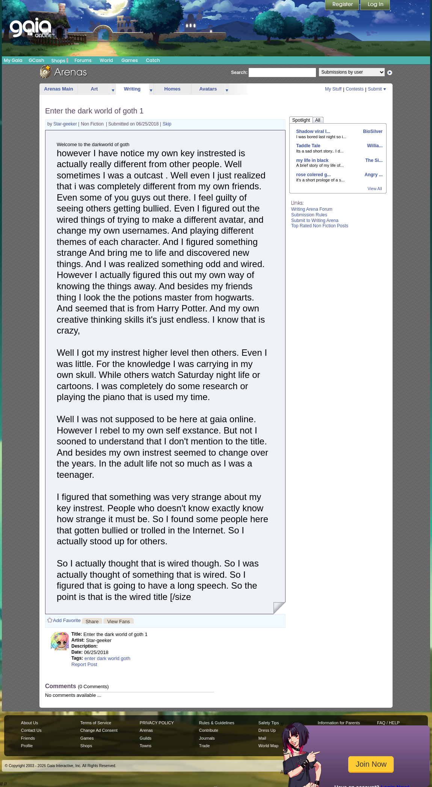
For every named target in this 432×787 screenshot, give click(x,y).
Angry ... (373, 174)
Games (129, 60)
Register (342, 5)
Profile (27, 745)
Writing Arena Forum (311, 209)
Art (94, 89)
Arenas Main (58, 89)
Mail (262, 738)
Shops (59, 60)
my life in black (312, 160)
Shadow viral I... (313, 131)
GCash (36, 60)
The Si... (373, 160)
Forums (82, 60)
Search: (239, 72)
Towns (145, 745)
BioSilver (372, 131)
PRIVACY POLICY (157, 723)
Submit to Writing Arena (314, 220)
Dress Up (267, 730)
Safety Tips (268, 723)
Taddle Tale (308, 145)
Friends (28, 738)
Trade (204, 745)
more (113, 89)
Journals (207, 738)
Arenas (146, 730)
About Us (29, 723)
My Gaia (13, 60)
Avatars (208, 89)
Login (375, 5)
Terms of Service (95, 723)
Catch (153, 60)
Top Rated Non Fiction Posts (319, 225)
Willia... (374, 145)
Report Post (84, 664)
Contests (355, 89)
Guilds (145, 738)
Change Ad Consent (99, 730)
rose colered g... (313, 174)
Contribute (208, 730)
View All (375, 188)
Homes (172, 89)
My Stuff (333, 89)
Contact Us (31, 730)
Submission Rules (309, 215)
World (106, 60)
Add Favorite (67, 620)
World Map (268, 745)
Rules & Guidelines (216, 723)
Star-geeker (65, 124)
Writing (132, 89)
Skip (167, 124)
